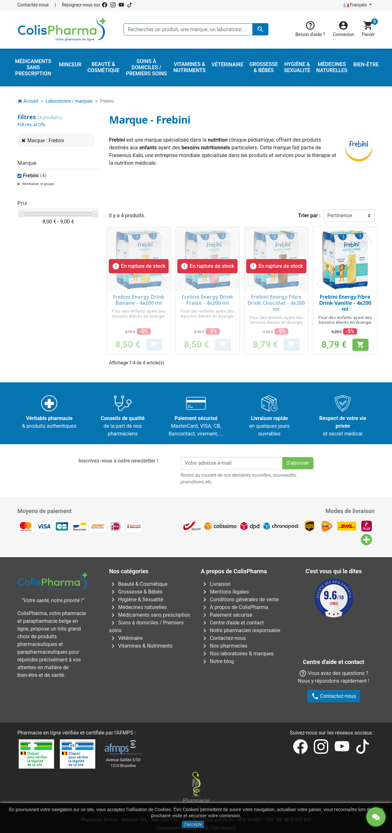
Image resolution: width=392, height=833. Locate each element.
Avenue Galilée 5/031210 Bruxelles (123, 728)
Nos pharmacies (224, 646)
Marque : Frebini (45, 140)
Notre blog (217, 661)
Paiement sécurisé (226, 615)
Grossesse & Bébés (135, 592)
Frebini (35, 176)
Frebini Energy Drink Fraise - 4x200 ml (207, 299)
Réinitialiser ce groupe (38, 184)
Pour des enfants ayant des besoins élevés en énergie (138, 313)
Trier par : (309, 215)
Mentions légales (225, 592)
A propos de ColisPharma (234, 607)
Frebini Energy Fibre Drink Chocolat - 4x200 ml (276, 303)
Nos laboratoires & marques (237, 653)
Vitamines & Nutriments (141, 646)
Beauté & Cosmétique (138, 584)
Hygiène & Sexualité (136, 599)
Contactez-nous (33, 4)
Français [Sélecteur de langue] (356, 4)
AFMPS (124, 698)
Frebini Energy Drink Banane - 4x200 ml (138, 299)
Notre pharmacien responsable (240, 630)
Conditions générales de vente (240, 599)
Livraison (215, 584)
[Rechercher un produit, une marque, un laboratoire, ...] (196, 29)
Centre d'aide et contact (232, 623)
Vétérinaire (126, 638)
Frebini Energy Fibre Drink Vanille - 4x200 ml (345, 303)
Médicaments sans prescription (149, 615)
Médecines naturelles (138, 607)
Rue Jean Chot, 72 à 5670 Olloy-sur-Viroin (192, 784)
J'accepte (192, 824)
